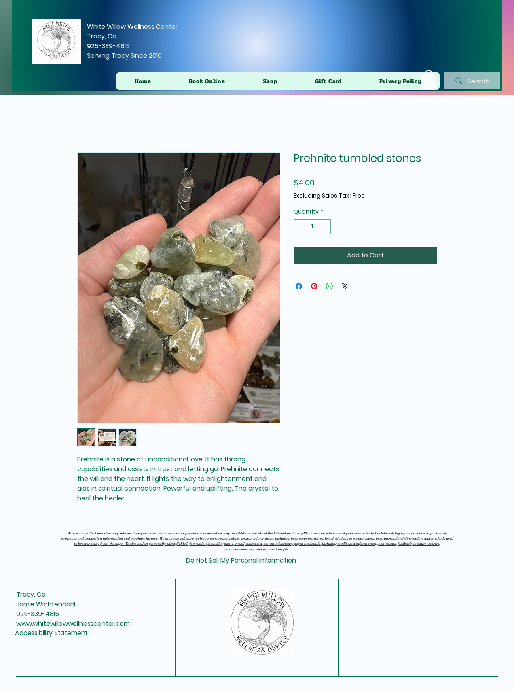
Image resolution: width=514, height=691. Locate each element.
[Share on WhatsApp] (329, 286)
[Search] (472, 80)
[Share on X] (345, 286)
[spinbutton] (312, 227)
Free (359, 196)
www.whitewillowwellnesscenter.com (73, 623)
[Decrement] (300, 227)
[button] (429, 79)
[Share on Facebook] (299, 286)
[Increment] (324, 227)
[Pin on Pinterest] (314, 286)
